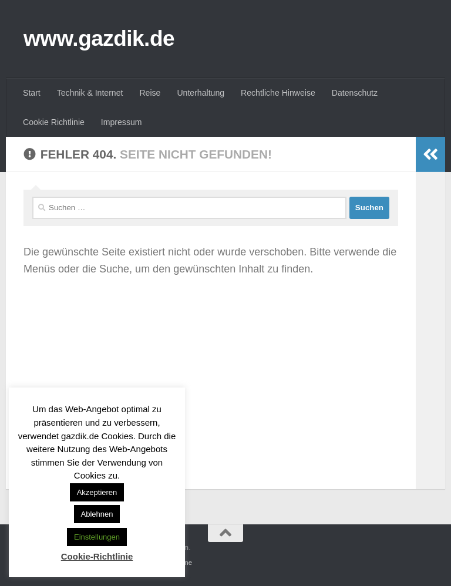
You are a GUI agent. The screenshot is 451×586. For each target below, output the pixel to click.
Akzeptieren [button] (97, 492)
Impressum (121, 122)
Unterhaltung (200, 92)
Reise (149, 92)
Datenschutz (355, 92)
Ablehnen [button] (97, 514)
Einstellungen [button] (97, 537)
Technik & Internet (90, 92)
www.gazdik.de (98, 38)
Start (32, 92)
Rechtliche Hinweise (278, 92)
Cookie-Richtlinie (97, 556)
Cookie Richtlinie (54, 122)
